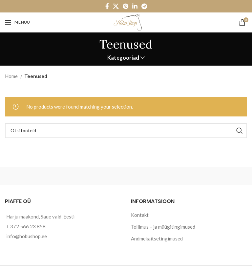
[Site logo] (126, 22)
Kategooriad (123, 58)
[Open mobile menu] (17, 22)
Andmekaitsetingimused (157, 238)
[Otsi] (126, 130)
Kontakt (140, 215)
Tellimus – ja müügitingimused (163, 227)
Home (12, 76)
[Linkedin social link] (134, 6)
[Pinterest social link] (125, 6)
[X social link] (116, 6)
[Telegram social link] (144, 6)
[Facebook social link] (107, 6)
